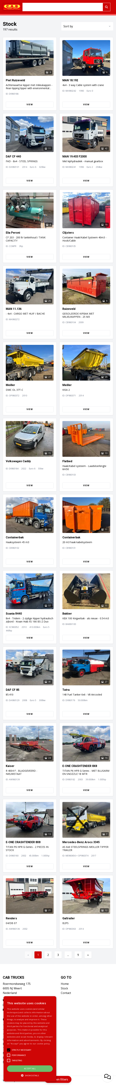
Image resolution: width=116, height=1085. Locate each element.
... (68, 955)
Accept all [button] (30, 1068)
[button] (30, 1075)
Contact (66, 993)
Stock (64, 988)
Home (65, 984)
